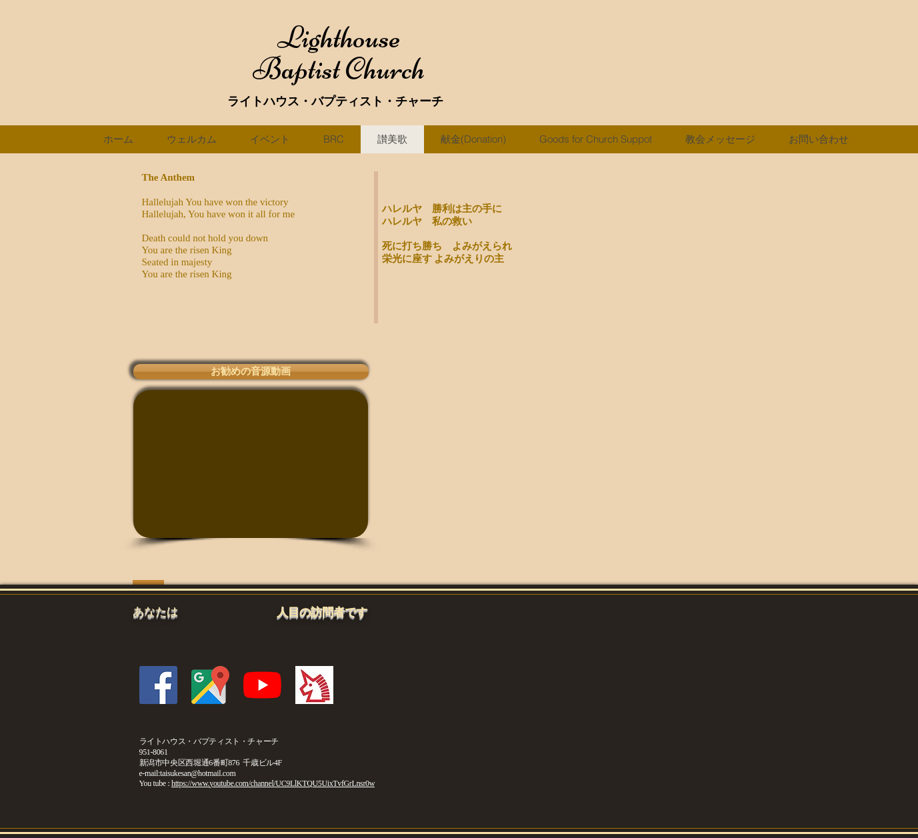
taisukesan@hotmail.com (197, 773)
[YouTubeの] (262, 685)
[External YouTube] (251, 464)
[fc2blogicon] (314, 685)
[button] (251, 371)
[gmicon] (210, 685)
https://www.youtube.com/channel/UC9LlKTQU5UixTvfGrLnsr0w (273, 783)
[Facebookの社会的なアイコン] (158, 685)
